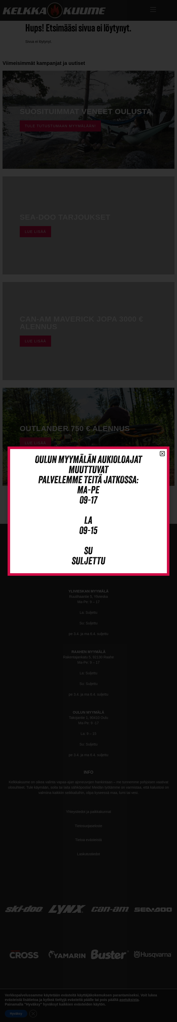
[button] (162, 454)
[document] (88, 511)
